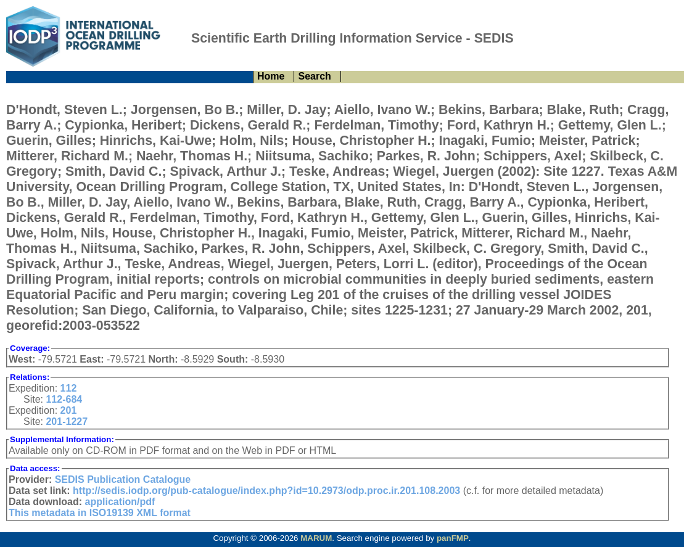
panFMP (453, 538)
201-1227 (67, 421)
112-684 (64, 399)
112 (68, 388)
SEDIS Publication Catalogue (123, 479)
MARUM (316, 538)
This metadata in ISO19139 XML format (100, 513)
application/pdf (120, 501)
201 (68, 410)
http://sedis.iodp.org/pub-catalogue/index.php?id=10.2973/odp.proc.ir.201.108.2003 (266, 490)
